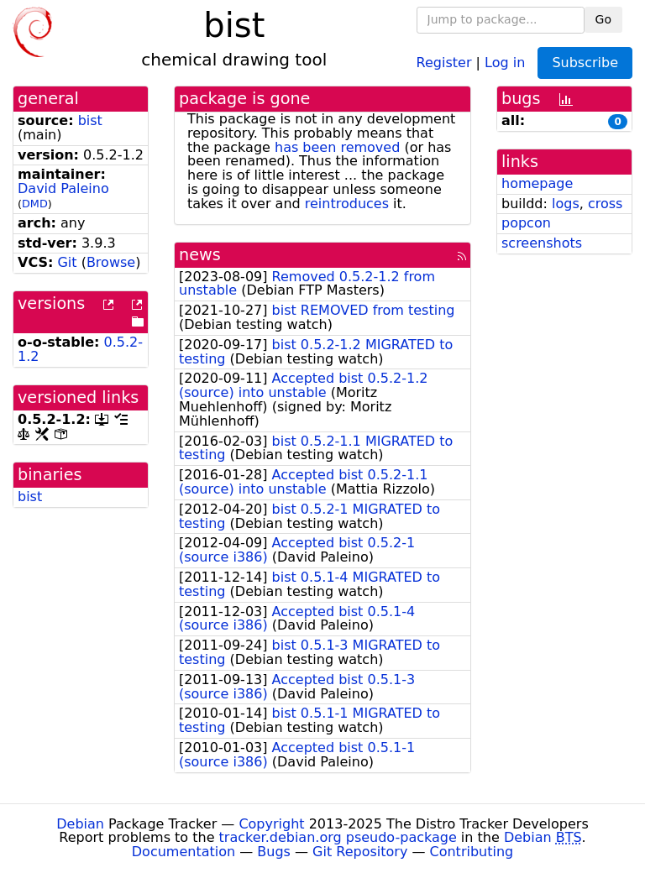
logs (565, 204)
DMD (35, 203)
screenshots (541, 243)
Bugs (274, 852)
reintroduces (347, 204)
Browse (111, 262)
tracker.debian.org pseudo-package (338, 837)
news (200, 254)
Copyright (271, 824)
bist (90, 120)
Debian (80, 824)
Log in (505, 62)
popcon (526, 223)
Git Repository (359, 852)
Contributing (472, 852)
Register (444, 62)
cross (605, 204)
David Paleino (63, 188)
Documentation (183, 852)
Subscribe (585, 63)
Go (603, 19)
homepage (537, 183)
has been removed (337, 147)
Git (66, 262)
